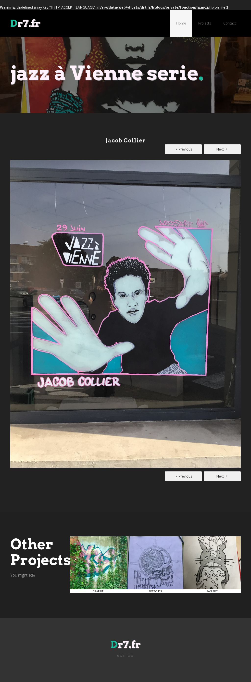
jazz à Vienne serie (106, 73)
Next (221, 149)
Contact (229, 23)
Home (181, 23)
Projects (204, 23)
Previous (184, 149)
